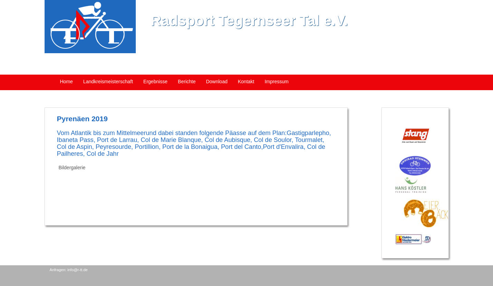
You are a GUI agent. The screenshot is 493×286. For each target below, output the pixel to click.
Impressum (276, 81)
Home (66, 81)
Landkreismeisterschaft (108, 81)
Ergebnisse (155, 81)
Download (216, 81)
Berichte (187, 81)
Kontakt (246, 81)
